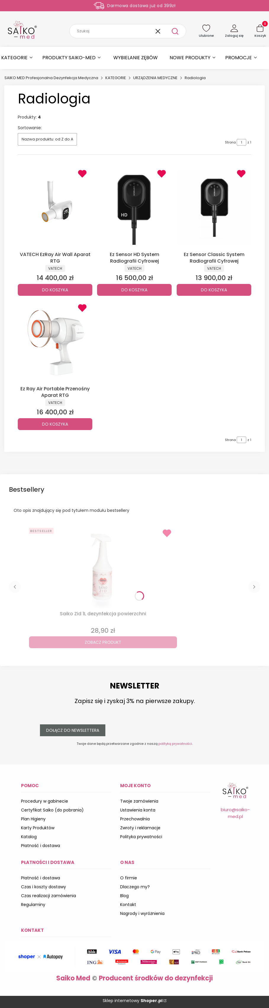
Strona (230, 142)
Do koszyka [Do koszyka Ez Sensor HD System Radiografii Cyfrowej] (134, 290)
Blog (124, 896)
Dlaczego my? (135, 887)
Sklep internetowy (132, 1001)
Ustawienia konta (137, 810)
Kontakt (128, 905)
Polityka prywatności (141, 837)
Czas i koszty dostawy (43, 887)
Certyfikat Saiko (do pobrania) (52, 810)
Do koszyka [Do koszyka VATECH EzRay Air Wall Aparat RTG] (55, 290)
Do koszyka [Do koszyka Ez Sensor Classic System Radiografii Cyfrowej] (214, 290)
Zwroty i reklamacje (140, 828)
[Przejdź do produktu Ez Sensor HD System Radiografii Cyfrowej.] (134, 207)
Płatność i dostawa (40, 846)
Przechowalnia (135, 819)
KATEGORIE (115, 78)
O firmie (128, 878)
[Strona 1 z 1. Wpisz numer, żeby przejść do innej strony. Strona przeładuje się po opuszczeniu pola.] (241, 142)
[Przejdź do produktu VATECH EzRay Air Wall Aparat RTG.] (55, 207)
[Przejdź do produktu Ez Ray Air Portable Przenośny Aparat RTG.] (55, 341)
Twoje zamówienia (139, 801)
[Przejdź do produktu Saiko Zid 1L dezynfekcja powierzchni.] (103, 566)
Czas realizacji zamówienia (48, 896)
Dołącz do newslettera (72, 730)
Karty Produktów (37, 828)
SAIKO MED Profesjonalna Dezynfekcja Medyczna (51, 78)
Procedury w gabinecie (44, 801)
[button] (175, 31)
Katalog (29, 837)
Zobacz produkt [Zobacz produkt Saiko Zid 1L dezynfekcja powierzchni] (103, 642)
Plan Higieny (33, 819)
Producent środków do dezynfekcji (156, 978)
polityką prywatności (175, 743)
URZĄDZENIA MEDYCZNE (155, 78)
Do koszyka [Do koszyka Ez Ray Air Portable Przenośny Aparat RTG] (55, 424)
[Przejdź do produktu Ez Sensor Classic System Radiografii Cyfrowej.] (214, 207)
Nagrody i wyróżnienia (142, 913)
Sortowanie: (30, 128)
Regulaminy (33, 905)
